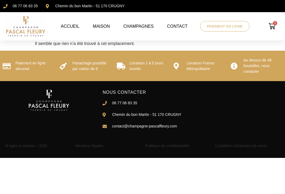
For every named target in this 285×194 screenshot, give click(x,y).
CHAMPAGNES (138, 26)
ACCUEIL (69, 26)
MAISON (100, 26)
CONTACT (177, 26)
